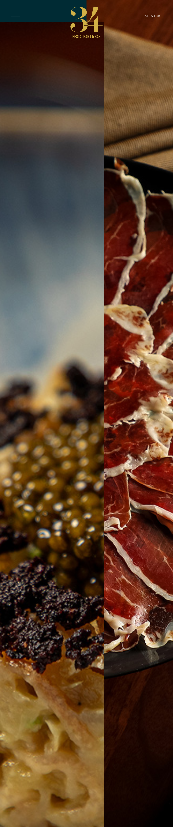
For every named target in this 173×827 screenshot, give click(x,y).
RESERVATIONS (152, 16)
